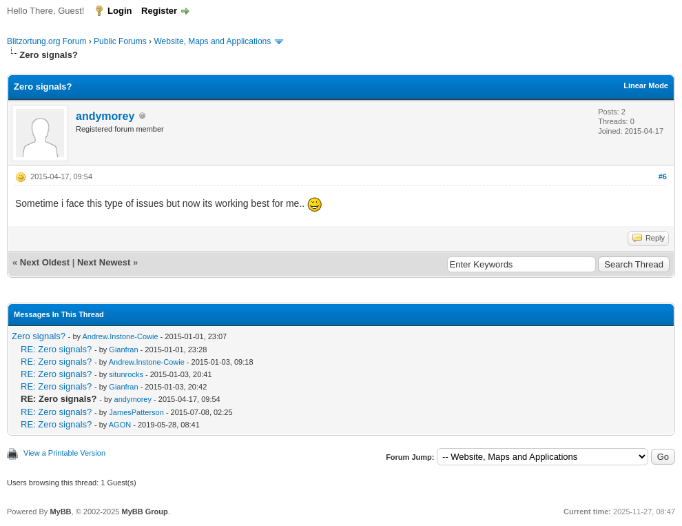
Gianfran (123, 349)
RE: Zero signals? (56, 349)
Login (119, 11)
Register (159, 11)
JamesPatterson (136, 412)
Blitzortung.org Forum (46, 41)
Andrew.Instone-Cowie (120, 336)
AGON (120, 425)
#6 (663, 176)
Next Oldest (45, 262)
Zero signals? (38, 336)
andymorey (105, 116)
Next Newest (103, 262)
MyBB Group (144, 511)
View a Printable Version (64, 453)
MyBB (60, 511)
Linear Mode (645, 85)
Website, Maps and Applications (212, 41)
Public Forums (120, 41)
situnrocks (126, 374)
